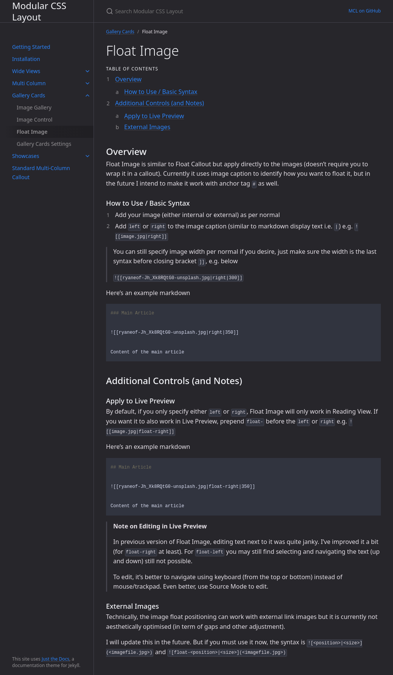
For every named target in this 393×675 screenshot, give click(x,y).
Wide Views (26, 71)
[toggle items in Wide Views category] (87, 71)
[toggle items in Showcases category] (87, 156)
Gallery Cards (28, 95)
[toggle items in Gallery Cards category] (87, 95)
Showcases (25, 155)
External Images (147, 127)
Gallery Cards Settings (44, 143)
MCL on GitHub (364, 11)
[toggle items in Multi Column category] (87, 83)
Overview (128, 79)
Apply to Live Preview (154, 116)
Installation (26, 58)
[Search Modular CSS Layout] (195, 11)
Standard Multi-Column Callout (41, 172)
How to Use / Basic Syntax (160, 92)
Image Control (34, 119)
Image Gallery (34, 107)
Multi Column (29, 83)
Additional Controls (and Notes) (159, 103)
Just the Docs (55, 659)
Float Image (32, 131)
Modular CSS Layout (39, 11)
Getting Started (31, 46)
